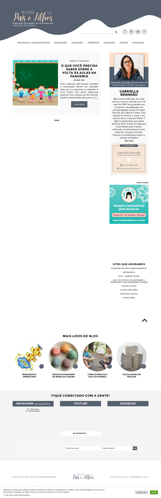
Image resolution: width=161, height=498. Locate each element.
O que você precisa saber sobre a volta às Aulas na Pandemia (79, 71)
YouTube (138, 32)
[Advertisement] (128, 241)
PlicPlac (145, 477)
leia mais (129, 141)
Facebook (125, 32)
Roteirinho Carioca (129, 294)
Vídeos (124, 43)
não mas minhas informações (17, 495)
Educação (60, 43)
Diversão (77, 43)
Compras (93, 43)
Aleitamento (129, 272)
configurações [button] (141, 492)
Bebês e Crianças (79, 61)
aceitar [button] (153, 492)
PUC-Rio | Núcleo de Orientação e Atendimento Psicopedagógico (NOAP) (129, 281)
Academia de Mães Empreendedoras (129, 268)
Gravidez (109, 43)
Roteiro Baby (129, 298)
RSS (144, 32)
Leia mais (79, 104)
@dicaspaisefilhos (42, 404)
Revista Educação (128, 290)
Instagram (131, 32)
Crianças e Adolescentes (33, 43)
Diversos (138, 43)
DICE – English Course (128, 276)
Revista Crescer (129, 286)
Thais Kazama (123, 477)
